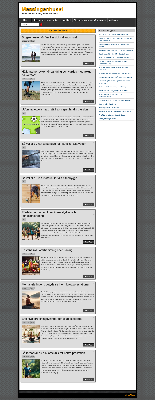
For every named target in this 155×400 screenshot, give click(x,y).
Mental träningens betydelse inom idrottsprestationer (55, 284)
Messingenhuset (42, 9)
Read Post (88, 63)
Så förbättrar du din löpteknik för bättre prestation (53, 353)
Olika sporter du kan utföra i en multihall (52, 20)
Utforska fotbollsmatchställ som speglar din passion (55, 109)
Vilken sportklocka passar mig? (109, 108)
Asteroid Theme (130, 395)
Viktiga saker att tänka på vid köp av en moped (115, 58)
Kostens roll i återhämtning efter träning (47, 250)
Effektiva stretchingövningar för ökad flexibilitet (51, 318)
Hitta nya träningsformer (107, 119)
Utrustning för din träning (107, 104)
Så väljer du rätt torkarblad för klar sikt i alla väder (54, 143)
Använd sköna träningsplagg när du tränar (113, 91)
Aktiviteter (25, 41)
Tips (32, 41)
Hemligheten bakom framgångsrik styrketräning (115, 77)
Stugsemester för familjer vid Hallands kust (49, 37)
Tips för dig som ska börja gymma (90, 20)
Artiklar (112, 20)
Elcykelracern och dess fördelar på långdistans (115, 73)
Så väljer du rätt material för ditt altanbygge (49, 178)
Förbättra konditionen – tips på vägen (112, 115)
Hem (25, 20)
